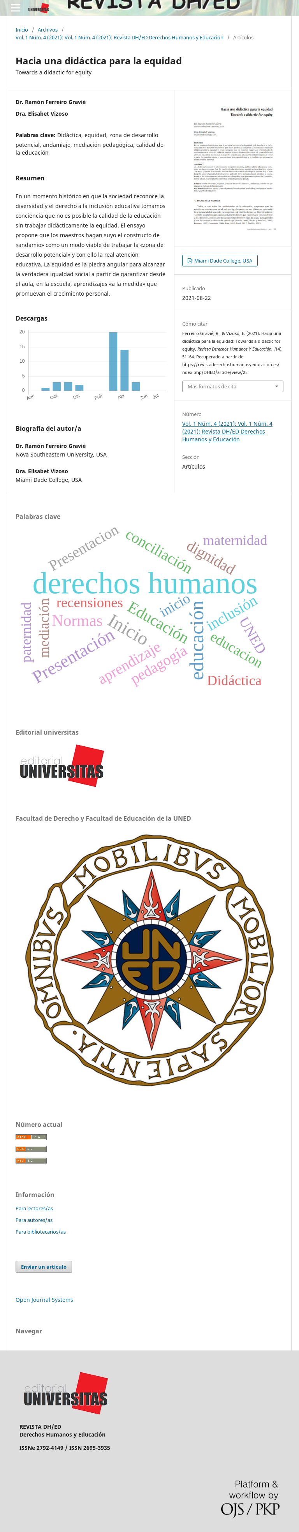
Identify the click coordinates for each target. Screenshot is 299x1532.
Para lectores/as (34, 1208)
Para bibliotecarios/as (41, 1231)
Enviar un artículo (44, 1266)
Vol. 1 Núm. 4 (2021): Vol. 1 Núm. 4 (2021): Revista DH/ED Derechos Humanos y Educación (119, 37)
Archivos (48, 29)
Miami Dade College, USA (222, 260)
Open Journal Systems (44, 1299)
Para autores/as (34, 1219)
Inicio (22, 29)
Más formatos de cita (212, 386)
